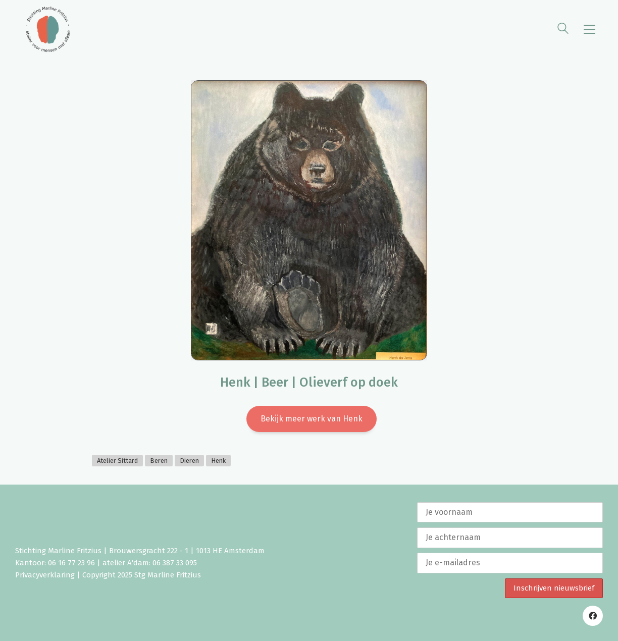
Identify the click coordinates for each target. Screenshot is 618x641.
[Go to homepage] (48, 29)
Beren (159, 460)
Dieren (189, 460)
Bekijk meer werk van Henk (312, 418)
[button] (589, 29)
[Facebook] (593, 616)
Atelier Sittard (117, 460)
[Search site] (563, 30)
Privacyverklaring (45, 574)
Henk (218, 460)
